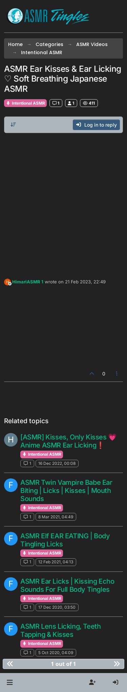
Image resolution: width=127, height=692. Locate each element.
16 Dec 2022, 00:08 (57, 463)
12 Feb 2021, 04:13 (55, 561)
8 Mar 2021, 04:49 (55, 516)
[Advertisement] (63, 203)
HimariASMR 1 (27, 281)
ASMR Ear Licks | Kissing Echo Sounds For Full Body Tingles (67, 585)
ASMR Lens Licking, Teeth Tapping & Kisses (60, 630)
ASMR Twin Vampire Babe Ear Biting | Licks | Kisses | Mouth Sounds (66, 490)
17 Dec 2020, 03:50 (57, 607)
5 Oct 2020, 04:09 (55, 652)
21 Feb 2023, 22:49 (85, 281)
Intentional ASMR (25, 103)
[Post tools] (117, 373)
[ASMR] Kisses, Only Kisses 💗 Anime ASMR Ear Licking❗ (68, 441)
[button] (10, 682)
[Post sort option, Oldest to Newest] (13, 125)
